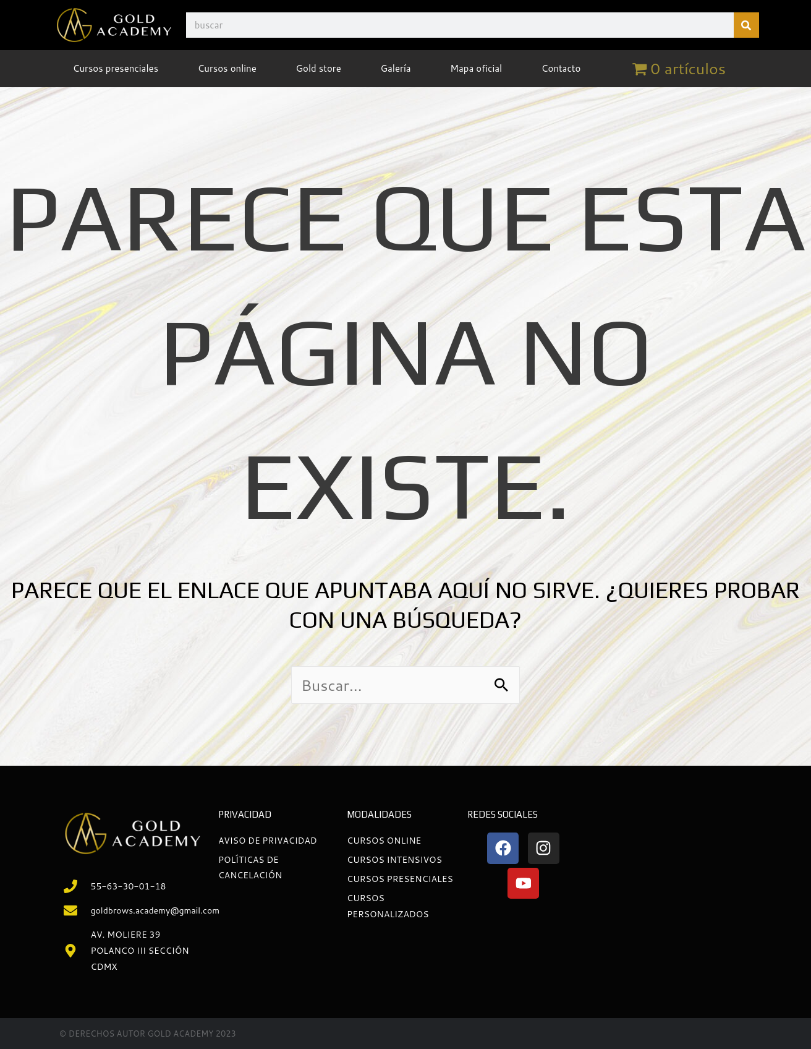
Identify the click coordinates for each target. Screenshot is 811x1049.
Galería (395, 68)
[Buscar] (746, 25)
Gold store (318, 68)
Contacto (561, 68)
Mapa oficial (476, 68)
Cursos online (227, 68)
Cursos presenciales (115, 68)
